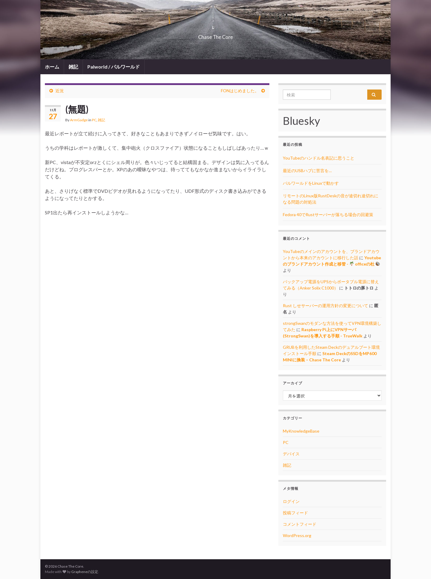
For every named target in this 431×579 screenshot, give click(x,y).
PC (94, 120)
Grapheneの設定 (84, 571)
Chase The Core (215, 35)
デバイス (291, 453)
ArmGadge (79, 120)
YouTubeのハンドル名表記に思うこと (318, 157)
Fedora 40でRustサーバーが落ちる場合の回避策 (328, 214)
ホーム (52, 66)
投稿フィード (295, 512)
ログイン (291, 501)
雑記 (73, 66)
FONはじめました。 (240, 90)
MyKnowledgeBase (301, 431)
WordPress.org (297, 535)
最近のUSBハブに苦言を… (307, 170)
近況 (59, 90)
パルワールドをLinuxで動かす (311, 183)
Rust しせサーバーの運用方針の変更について (325, 305)
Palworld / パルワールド (113, 66)
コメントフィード (299, 524)
